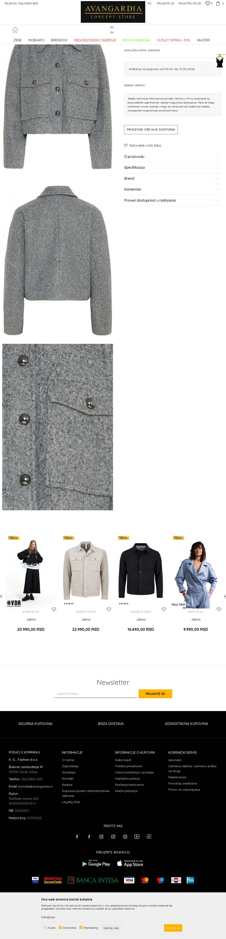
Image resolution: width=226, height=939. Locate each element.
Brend (172, 212)
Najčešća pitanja (127, 813)
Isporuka (174, 794)
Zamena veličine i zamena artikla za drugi (192, 802)
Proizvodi (48, 38)
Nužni (52, 927)
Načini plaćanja (126, 825)
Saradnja (68, 807)
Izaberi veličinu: (134, 118)
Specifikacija (172, 201)
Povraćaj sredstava (182, 818)
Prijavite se (161, 728)
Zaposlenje (70, 800)
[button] (221, 30)
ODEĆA (62, 38)
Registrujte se (190, 3)
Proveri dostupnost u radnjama (172, 234)
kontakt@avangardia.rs (35, 821)
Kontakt (67, 813)
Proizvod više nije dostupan (151, 163)
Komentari (172, 223)
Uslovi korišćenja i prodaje (134, 807)
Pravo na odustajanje (184, 824)
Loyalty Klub (71, 836)
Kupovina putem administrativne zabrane (85, 827)
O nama (68, 794)
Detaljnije (48, 917)
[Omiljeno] (209, 4)
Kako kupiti (123, 794)
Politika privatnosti (128, 800)
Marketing (91, 927)
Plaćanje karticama (129, 819)
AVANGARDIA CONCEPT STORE (21, 38)
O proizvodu (172, 190)
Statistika (69, 927)
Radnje (67, 819)
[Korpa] (219, 3)
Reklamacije (177, 811)
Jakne (73, 38)
